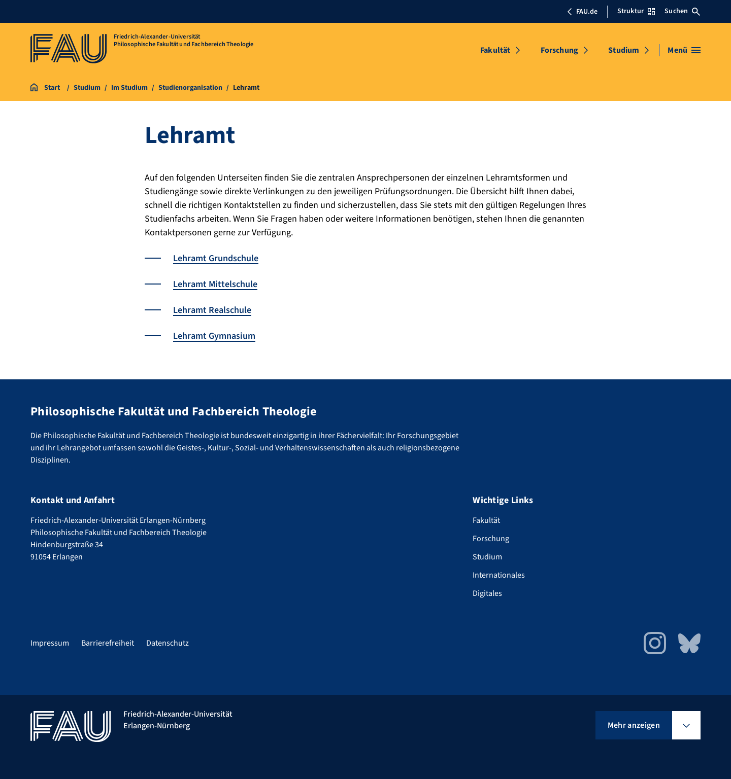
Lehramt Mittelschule (215, 284)
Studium (623, 50)
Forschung (559, 50)
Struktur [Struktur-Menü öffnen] (636, 11)
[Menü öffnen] (684, 50)
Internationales (499, 575)
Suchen (682, 11)
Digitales (487, 593)
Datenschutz (167, 643)
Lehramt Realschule (212, 310)
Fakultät (495, 50)
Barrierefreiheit (107, 643)
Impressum (49, 643)
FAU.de (582, 12)
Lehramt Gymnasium (214, 336)
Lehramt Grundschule (215, 258)
